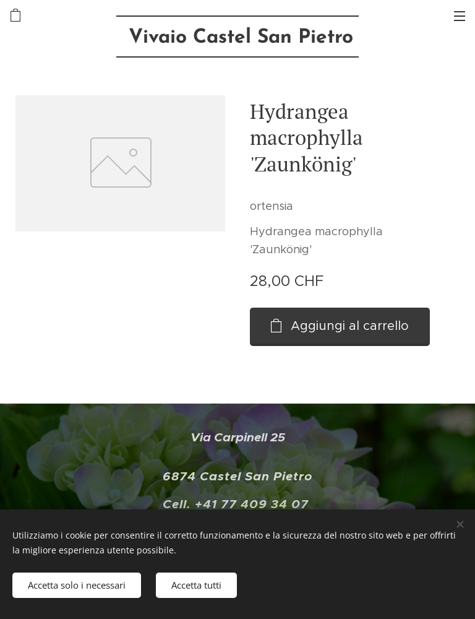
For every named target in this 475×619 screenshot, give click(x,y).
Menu (459, 16)
